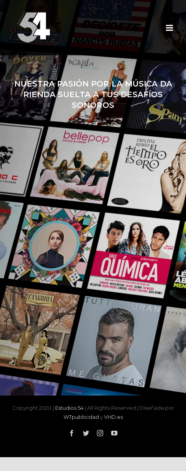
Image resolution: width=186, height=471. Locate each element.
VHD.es (113, 417)
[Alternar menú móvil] (170, 28)
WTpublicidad (81, 417)
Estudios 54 (69, 408)
